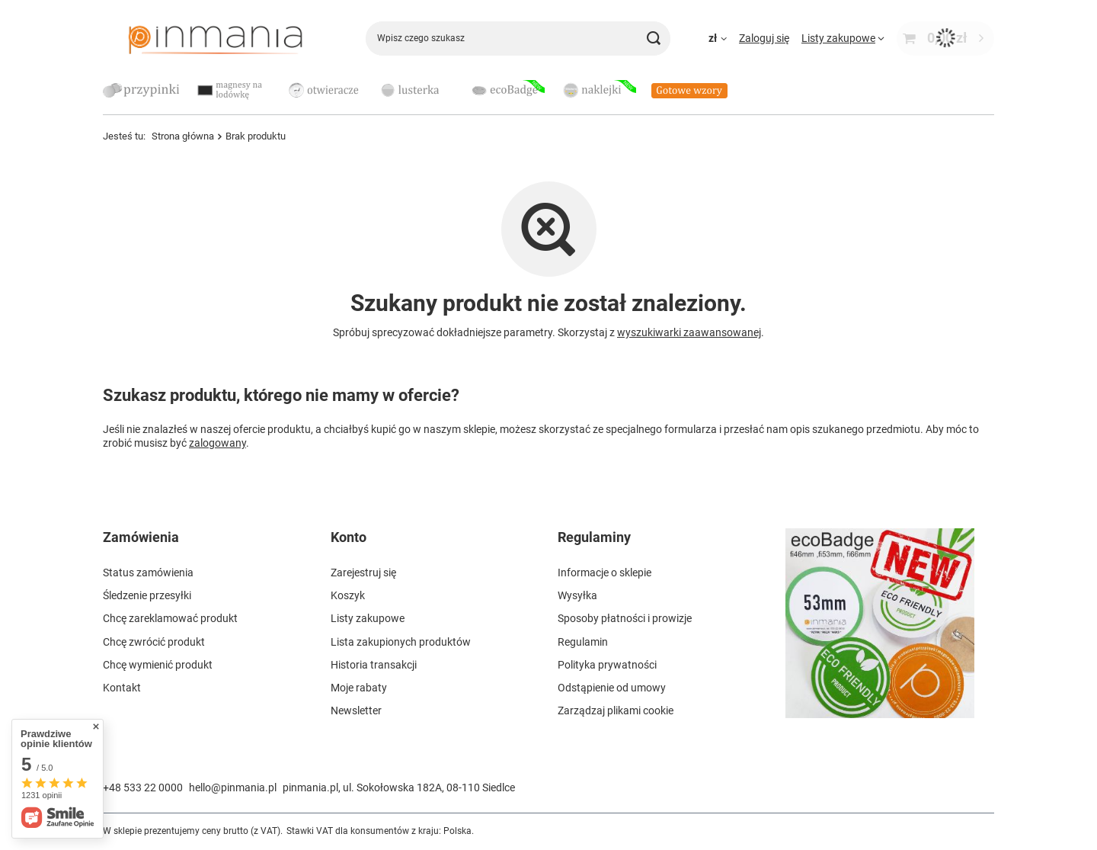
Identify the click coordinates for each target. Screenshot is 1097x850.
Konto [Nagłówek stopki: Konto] (348, 537)
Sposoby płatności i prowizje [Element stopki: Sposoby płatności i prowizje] (625, 618)
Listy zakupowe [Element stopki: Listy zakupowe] (368, 618)
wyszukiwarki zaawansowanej (689, 332)
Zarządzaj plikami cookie (615, 710)
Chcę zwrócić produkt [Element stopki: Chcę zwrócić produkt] (154, 642)
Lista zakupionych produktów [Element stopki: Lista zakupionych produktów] (401, 642)
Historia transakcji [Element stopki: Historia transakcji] (374, 665)
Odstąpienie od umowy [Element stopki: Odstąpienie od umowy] (612, 688)
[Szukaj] (653, 38)
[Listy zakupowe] (842, 38)
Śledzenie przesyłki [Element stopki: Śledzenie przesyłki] (147, 595)
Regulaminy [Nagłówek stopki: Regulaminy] (594, 537)
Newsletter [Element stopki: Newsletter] (356, 710)
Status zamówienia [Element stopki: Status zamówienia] (148, 572)
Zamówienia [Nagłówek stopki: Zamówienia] (141, 537)
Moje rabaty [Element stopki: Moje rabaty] (359, 688)
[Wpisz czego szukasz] (518, 38)
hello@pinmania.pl (233, 787)
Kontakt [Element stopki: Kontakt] (122, 688)
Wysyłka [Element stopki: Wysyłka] (577, 595)
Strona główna (183, 136)
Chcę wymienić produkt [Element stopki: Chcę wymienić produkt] (158, 665)
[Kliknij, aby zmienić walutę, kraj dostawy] (717, 38)
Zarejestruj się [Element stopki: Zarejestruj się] (363, 572)
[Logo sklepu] (215, 38)
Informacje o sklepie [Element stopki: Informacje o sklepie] (604, 572)
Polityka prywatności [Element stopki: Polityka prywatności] (607, 665)
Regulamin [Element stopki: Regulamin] (583, 642)
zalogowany (217, 443)
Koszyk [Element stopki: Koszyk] (348, 595)
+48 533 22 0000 (143, 787)
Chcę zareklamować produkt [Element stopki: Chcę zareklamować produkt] (170, 618)
